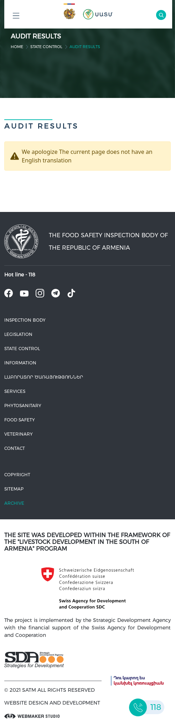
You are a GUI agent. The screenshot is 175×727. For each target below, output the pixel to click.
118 (32, 274)
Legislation (18, 334)
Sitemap (14, 489)
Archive (14, 503)
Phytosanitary (22, 405)
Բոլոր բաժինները (16, 17)
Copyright (17, 474)
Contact (14, 448)
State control (46, 46)
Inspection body (25, 320)
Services (14, 391)
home (17, 46)
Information (20, 362)
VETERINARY (18, 434)
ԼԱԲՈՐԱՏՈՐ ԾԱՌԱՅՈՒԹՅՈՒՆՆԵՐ (43, 377)
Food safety (19, 419)
